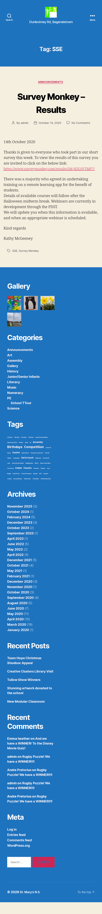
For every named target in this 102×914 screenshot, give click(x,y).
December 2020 (19, 593)
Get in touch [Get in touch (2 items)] (27, 469)
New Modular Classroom (26, 713)
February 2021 (18, 588)
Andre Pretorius (19, 781)
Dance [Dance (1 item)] (9, 464)
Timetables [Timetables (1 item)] (35, 490)
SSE (14, 262)
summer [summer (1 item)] (45, 485)
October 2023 (18, 539)
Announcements (51, 87)
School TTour (21, 414)
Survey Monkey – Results (51, 108)
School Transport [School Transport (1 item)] (26, 485)
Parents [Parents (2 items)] (28, 479)
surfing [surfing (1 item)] (9, 490)
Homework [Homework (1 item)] (46, 469)
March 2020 (16, 636)
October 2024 (18, 523)
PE (9, 410)
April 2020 (15, 631)
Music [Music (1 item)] (36, 475)
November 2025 (19, 518)
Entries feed (16, 846)
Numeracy (15, 404)
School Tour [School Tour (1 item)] (16, 485)
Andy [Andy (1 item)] (26, 454)
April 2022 (15, 566)
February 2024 (18, 529)
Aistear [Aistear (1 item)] (21, 454)
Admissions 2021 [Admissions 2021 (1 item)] (12, 454)
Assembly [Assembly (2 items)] (38, 453)
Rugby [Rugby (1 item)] (9, 485)
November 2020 (19, 598)
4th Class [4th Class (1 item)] (17, 449)
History (13, 383)
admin (24, 128)
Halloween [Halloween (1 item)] (38, 469)
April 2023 (15, 550)
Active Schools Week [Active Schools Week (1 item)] (42, 449)
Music (11, 399)
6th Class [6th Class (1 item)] (31, 449)
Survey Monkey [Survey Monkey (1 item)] (17, 490)
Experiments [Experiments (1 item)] (25, 464)
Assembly (14, 372)
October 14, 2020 (49, 128)
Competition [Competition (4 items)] (34, 458)
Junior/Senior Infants (23, 388)
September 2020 (20, 609)
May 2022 (15, 561)
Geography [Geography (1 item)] (16, 469)
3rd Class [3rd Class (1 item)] (10, 449)
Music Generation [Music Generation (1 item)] (45, 475)
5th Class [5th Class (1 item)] (24, 449)
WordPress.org (18, 857)
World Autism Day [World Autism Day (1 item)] (46, 490)
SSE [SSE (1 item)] (40, 485)
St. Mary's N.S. (31, 904)
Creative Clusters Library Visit (30, 683)
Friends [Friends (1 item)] (47, 464)
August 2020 (17, 615)
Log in (11, 841)
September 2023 (20, 545)
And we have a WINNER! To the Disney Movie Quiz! (30, 755)
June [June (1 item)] (8, 475)
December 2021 (19, 572)
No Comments (81, 128)
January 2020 (18, 641)
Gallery (12, 377)
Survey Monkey (29, 262)
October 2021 (18, 577)
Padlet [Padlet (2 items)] (18, 479)
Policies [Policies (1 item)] (43, 480)
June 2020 (15, 620)
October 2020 (18, 604)
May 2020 (15, 625)
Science (13, 420)
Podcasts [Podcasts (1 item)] (36, 480)
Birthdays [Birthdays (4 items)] (14, 458)
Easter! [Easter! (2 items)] (16, 464)
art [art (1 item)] (30, 454)
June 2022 (15, 555)
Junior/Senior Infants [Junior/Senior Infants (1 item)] (18, 475)
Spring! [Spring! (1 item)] (35, 485)
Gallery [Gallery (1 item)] (9, 469)
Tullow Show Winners (23, 691)
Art (9, 367)
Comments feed (19, 852)
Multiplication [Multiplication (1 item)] (29, 475)
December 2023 (19, 534)
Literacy (13, 394)
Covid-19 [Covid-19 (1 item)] (48, 459)
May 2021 (14, 582)
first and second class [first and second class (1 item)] (37, 464)
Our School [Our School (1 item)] (10, 480)
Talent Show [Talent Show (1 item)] (27, 490)
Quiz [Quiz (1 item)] (48, 480)
